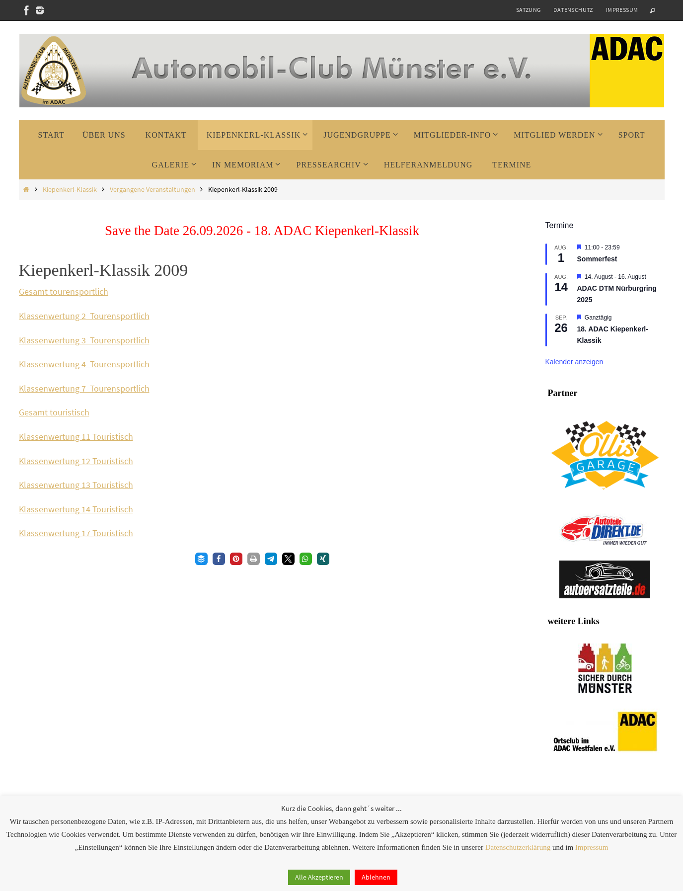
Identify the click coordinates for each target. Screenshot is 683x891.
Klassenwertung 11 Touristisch (76, 436)
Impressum (622, 9)
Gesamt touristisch (54, 412)
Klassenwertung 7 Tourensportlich (84, 388)
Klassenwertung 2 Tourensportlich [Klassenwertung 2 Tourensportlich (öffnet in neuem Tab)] (84, 316)
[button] (201, 559)
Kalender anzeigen (574, 362)
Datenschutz (573, 9)
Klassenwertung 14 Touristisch (76, 509)
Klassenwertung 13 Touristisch (76, 484)
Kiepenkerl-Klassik (70, 189)
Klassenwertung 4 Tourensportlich (84, 364)
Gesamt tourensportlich (63, 291)
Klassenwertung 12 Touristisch (76, 461)
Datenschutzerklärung (518, 847)
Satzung (528, 9)
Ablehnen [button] (376, 877)
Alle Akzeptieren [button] (319, 877)
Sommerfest (597, 259)
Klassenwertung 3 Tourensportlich (84, 340)
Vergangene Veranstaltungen (152, 189)
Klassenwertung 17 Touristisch (76, 533)
